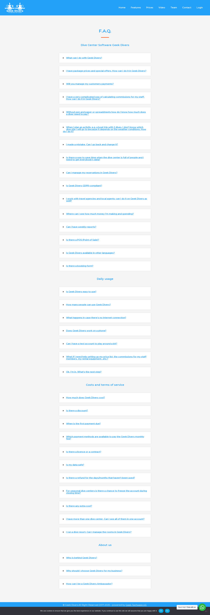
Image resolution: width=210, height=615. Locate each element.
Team (173, 7)
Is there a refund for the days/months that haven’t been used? (100, 478)
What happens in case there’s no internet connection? (96, 317)
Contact (186, 7)
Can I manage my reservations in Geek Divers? (91, 172)
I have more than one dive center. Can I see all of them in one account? (105, 519)
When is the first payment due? (83, 423)
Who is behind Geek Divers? (81, 558)
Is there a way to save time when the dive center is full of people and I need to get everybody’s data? (105, 158)
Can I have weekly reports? (81, 227)
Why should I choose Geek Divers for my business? (94, 571)
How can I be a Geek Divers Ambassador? (89, 584)
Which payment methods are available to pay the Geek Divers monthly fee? (105, 437)
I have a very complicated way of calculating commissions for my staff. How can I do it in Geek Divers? (105, 98)
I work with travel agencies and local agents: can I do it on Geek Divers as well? (106, 199)
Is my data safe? (75, 465)
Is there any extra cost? (79, 506)
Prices (149, 7)
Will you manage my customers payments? (90, 84)
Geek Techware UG (136, 605)
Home (122, 7)
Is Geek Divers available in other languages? (90, 253)
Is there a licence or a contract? (83, 452)
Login (200, 7)
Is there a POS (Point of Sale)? (82, 240)
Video (162, 7)
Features (136, 7)
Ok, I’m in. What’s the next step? (84, 372)
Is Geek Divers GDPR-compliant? (84, 185)
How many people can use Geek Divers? (88, 304)
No (167, 611)
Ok (161, 611)
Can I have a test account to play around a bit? (91, 343)
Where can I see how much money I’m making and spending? (100, 214)
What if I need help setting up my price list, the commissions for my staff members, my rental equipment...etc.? (106, 357)
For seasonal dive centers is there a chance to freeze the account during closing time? (106, 492)
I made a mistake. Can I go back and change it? (92, 144)
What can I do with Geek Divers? (84, 58)
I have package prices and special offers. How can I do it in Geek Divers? (106, 71)
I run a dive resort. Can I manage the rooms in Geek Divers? (99, 532)
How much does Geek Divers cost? (85, 397)
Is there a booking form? (79, 266)
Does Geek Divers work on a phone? (86, 330)
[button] (105, 58)
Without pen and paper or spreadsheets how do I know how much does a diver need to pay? (106, 113)
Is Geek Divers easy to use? (81, 291)
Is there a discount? (77, 410)
